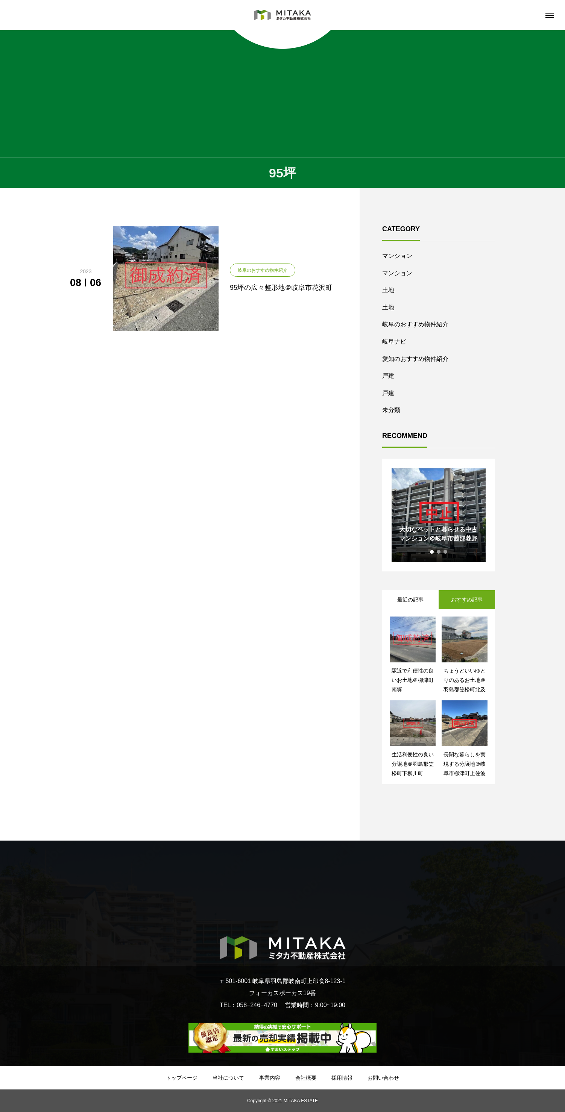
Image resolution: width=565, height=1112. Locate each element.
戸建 (388, 376)
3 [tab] (445, 552)
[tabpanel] (439, 515)
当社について (228, 1078)
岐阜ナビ (394, 341)
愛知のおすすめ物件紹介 (415, 359)
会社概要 (305, 1078)
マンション (397, 256)
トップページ (181, 1078)
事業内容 (269, 1078)
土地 (388, 290)
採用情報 (341, 1078)
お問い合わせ (383, 1078)
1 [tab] (432, 552)
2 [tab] (439, 552)
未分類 (391, 410)
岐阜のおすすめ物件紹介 (415, 324)
